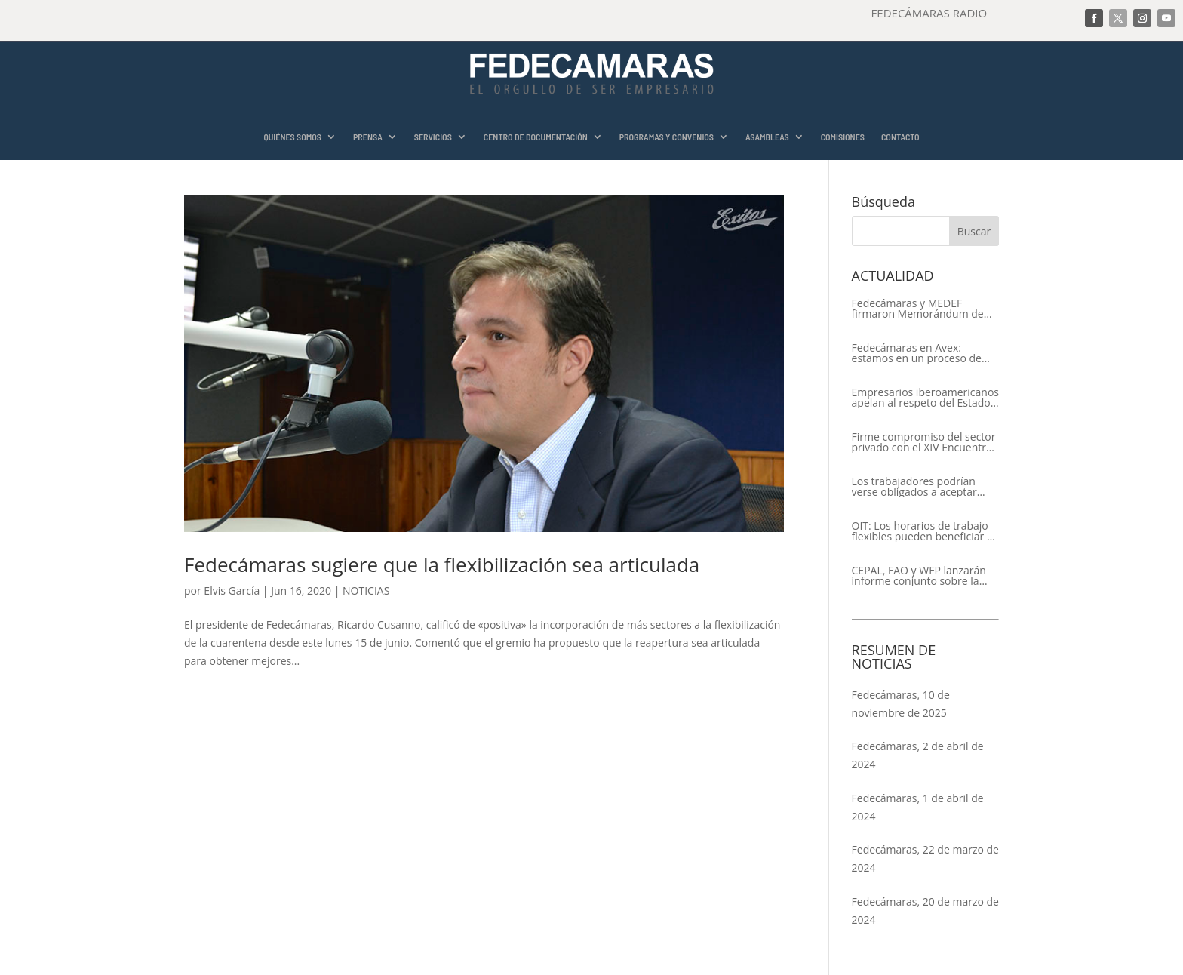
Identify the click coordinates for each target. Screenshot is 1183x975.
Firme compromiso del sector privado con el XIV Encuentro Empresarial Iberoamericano (924, 442)
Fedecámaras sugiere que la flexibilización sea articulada (441, 564)
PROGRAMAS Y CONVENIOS (666, 137)
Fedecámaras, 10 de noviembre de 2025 (901, 703)
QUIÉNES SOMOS (292, 137)
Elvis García (232, 590)
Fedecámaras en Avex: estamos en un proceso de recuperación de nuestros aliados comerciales (917, 353)
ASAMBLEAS (767, 137)
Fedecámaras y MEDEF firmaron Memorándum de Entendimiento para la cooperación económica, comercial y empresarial (918, 308)
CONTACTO (900, 137)
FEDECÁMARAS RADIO (929, 12)
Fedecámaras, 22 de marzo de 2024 (925, 858)
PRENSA (368, 137)
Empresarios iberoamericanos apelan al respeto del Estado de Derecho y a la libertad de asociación (925, 397)
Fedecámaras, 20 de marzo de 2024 (925, 910)
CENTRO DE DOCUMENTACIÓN (536, 137)
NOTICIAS (366, 590)
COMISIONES (843, 137)
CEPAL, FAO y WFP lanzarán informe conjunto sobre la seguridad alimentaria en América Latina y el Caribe (919, 575)
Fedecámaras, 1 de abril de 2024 (918, 807)
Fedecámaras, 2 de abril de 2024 (918, 755)
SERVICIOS (433, 137)
